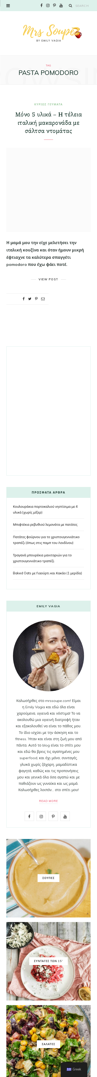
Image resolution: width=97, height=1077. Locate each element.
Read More (48, 801)
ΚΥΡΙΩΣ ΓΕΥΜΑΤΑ (48, 104)
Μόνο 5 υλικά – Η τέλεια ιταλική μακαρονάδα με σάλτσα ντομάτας (48, 123)
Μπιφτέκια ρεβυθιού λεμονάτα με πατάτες (45, 524)
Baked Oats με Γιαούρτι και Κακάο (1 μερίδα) (47, 573)
